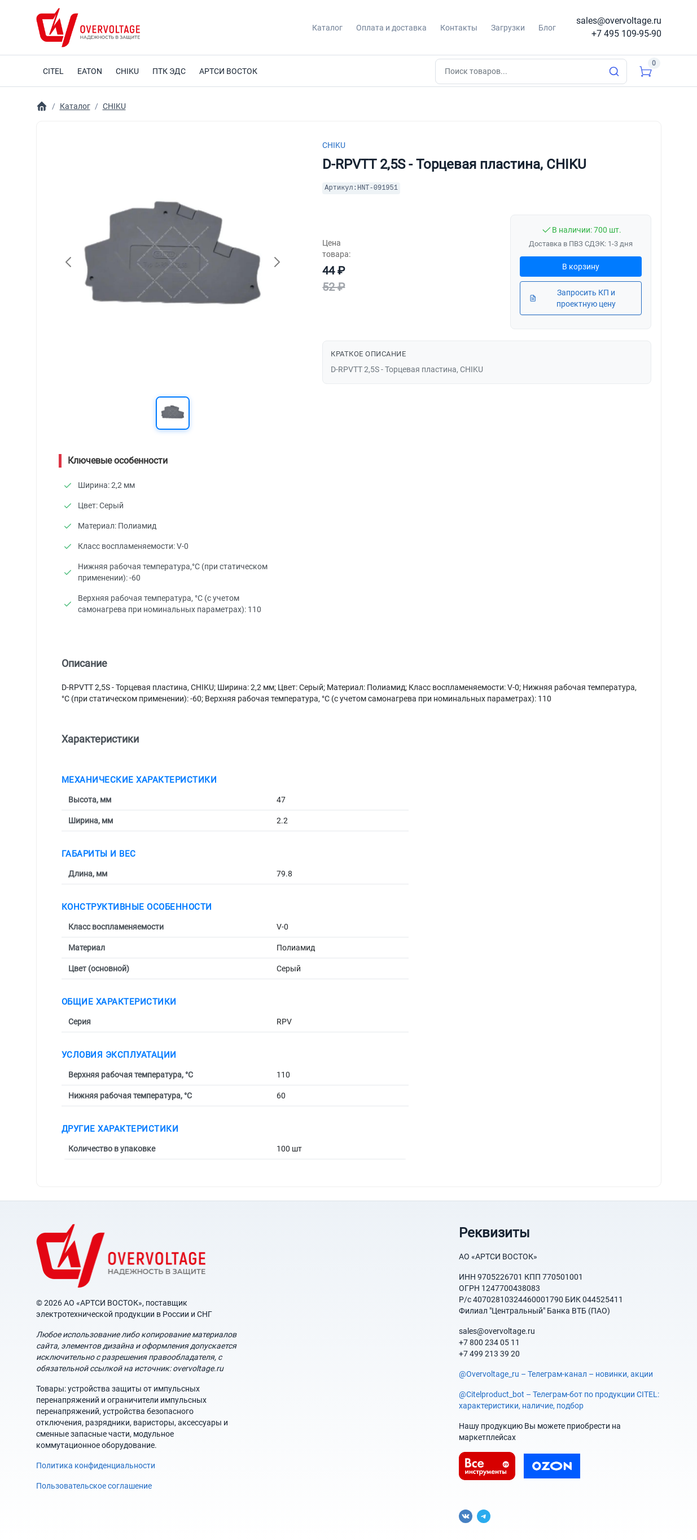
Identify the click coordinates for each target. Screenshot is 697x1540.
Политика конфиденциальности (95, 1465)
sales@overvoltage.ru (618, 20)
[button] (173, 413)
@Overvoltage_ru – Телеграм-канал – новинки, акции (556, 1373)
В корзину (580, 266)
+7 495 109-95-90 (626, 33)
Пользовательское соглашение (94, 1485)
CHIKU (333, 145)
